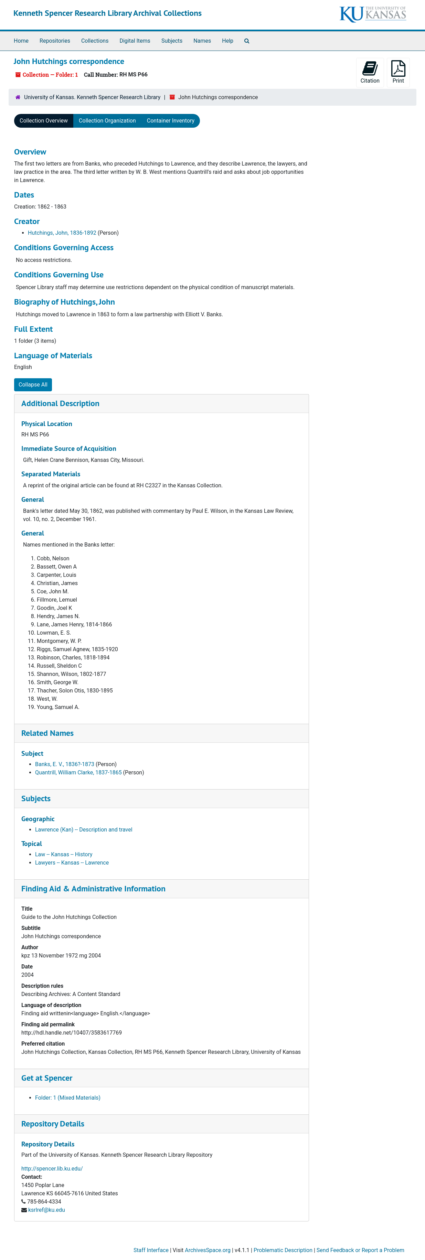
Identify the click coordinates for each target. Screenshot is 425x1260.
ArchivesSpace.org (208, 1250)
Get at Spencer (46, 1077)
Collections (95, 41)
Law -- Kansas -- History (64, 854)
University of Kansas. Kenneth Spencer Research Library (92, 97)
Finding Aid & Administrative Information (93, 888)
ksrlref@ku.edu (46, 1210)
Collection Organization (107, 120)
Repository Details (52, 1123)
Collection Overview (44, 120)
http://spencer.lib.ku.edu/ (52, 1168)
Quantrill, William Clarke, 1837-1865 (78, 772)
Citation (370, 72)
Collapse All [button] (33, 384)
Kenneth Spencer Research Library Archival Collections (107, 13)
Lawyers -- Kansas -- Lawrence (72, 862)
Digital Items (134, 41)
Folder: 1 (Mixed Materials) (67, 1097)
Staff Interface (151, 1250)
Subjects (171, 41)
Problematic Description (283, 1250)
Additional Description (60, 403)
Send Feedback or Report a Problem (360, 1250)
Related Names (47, 733)
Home (21, 41)
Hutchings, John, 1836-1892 (62, 233)
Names (202, 41)
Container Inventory (170, 120)
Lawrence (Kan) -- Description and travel (83, 829)
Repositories (55, 41)
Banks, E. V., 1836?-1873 (64, 764)
